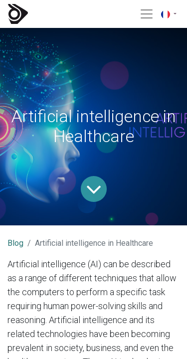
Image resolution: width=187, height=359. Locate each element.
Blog (15, 243)
